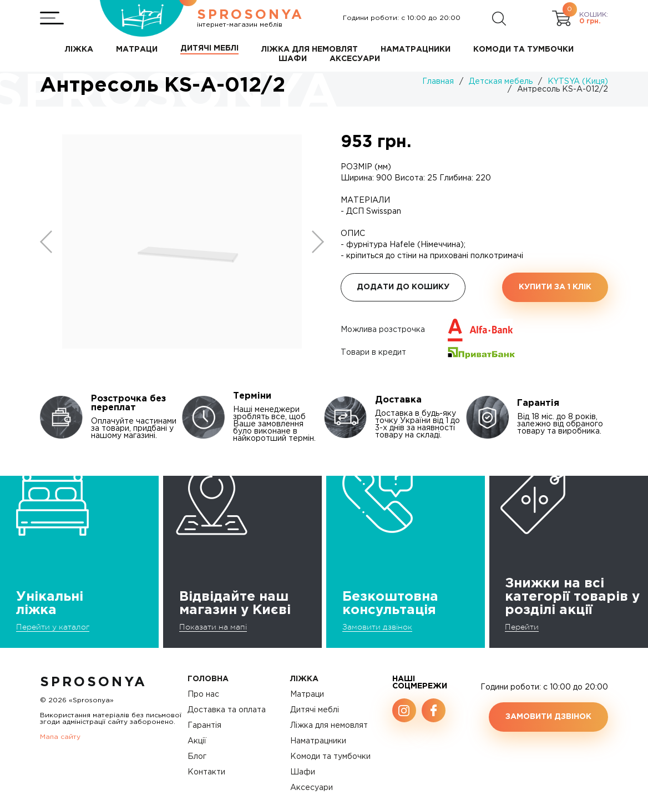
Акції (197, 741)
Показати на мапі (213, 626)
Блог (197, 756)
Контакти (206, 772)
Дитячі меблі (314, 710)
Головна (208, 679)
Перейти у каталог (52, 626)
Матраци (307, 694)
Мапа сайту (60, 737)
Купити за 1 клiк (555, 287)
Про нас (203, 694)
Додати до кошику (403, 287)
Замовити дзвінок (377, 626)
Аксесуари (311, 787)
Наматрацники (318, 741)
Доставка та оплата (227, 710)
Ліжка (304, 679)
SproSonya (93, 682)
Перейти (522, 626)
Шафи (302, 772)
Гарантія (204, 725)
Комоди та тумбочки (330, 756)
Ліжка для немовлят (329, 725)
